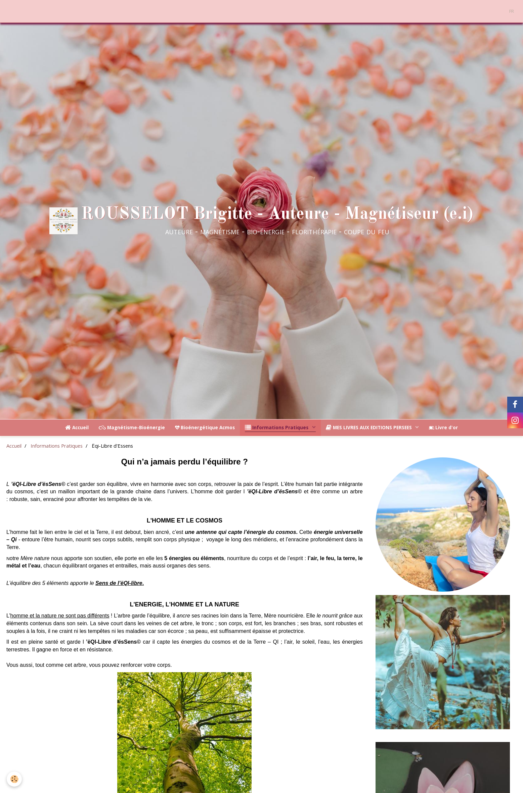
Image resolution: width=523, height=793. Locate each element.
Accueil (77, 428)
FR (511, 11)
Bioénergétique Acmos (205, 428)
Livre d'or (443, 428)
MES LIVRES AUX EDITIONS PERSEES (369, 428)
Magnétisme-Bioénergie (132, 428)
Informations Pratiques (277, 428)
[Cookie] (14, 779)
